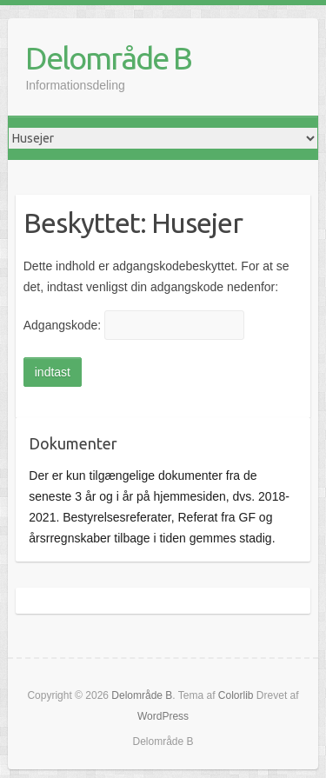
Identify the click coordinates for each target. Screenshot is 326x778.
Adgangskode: (133, 325)
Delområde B (108, 58)
